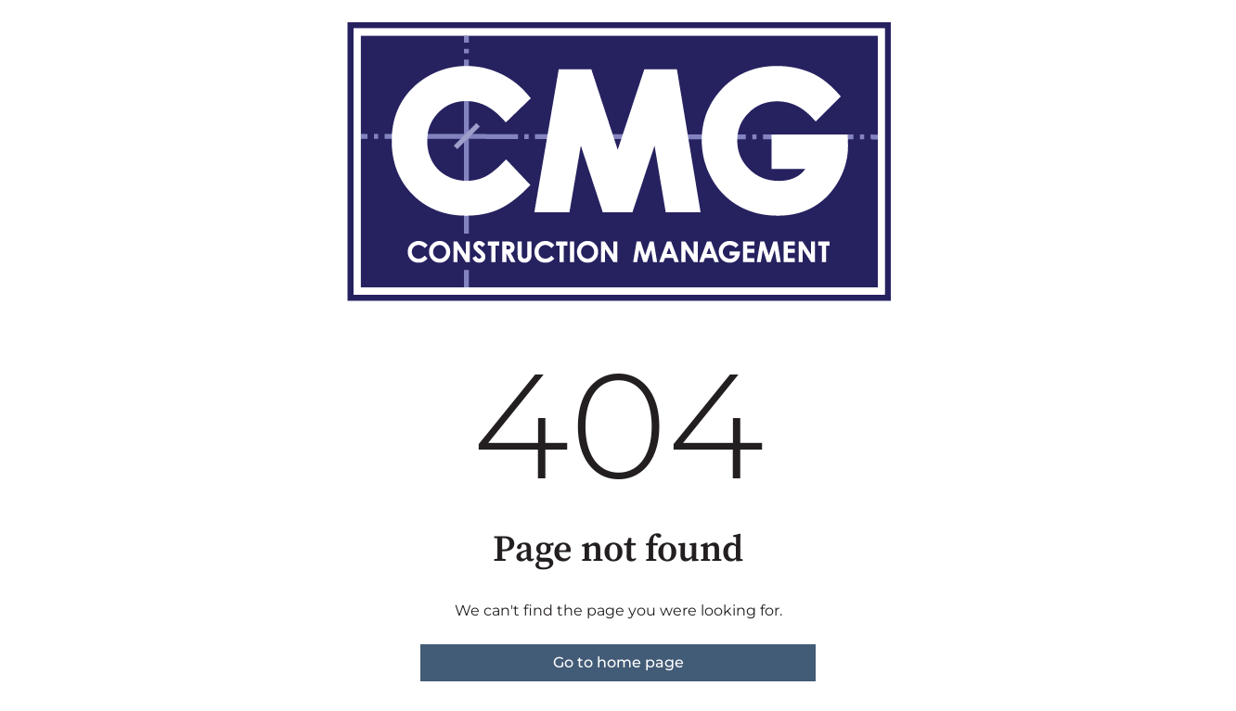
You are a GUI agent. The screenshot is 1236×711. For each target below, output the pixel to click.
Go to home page (618, 662)
